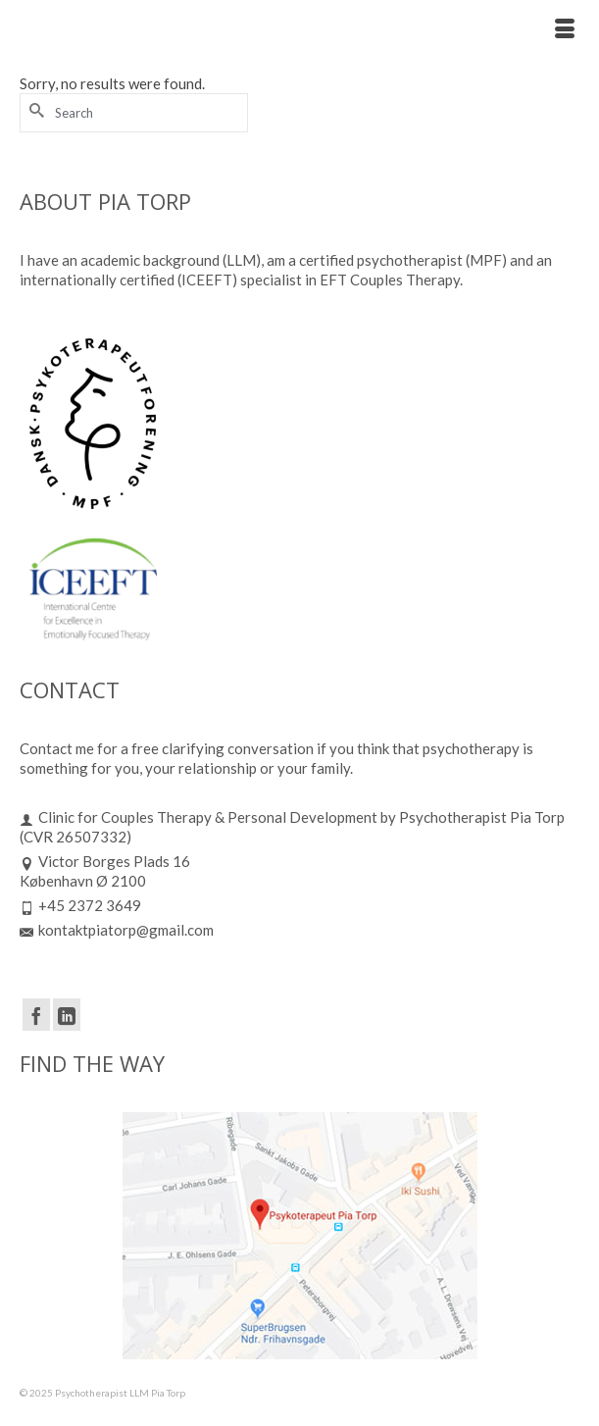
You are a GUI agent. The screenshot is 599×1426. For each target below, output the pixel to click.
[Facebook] (36, 1014)
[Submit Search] (34, 110)
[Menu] (564, 29)
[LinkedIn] (66, 1014)
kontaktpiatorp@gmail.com (117, 930)
